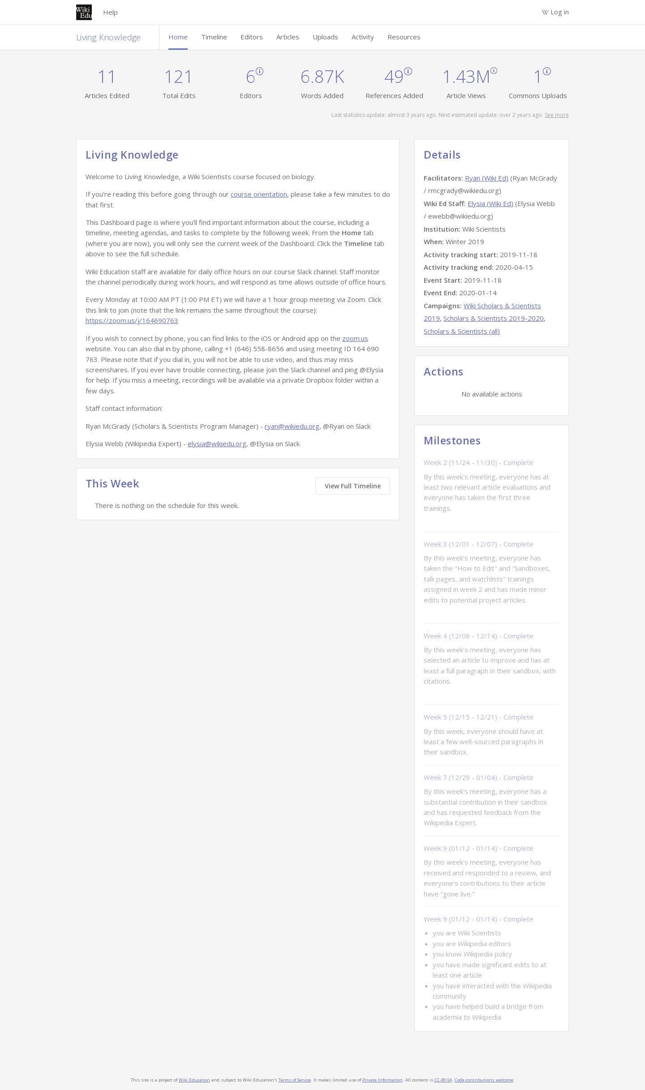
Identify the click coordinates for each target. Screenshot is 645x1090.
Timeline (214, 36)
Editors (252, 36)
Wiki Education (194, 1080)
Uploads (325, 36)
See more (557, 115)
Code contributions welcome (484, 1080)
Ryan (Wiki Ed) (486, 177)
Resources (404, 36)
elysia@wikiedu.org (217, 443)
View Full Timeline (353, 486)
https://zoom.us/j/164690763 (132, 320)
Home (178, 36)
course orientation (259, 194)
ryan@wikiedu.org (292, 426)
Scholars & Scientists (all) (462, 331)
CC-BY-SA (443, 1080)
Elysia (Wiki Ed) (490, 203)
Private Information (382, 1080)
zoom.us (355, 338)
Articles (287, 36)
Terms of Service (295, 1080)
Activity (363, 36)
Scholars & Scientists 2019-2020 (493, 318)
